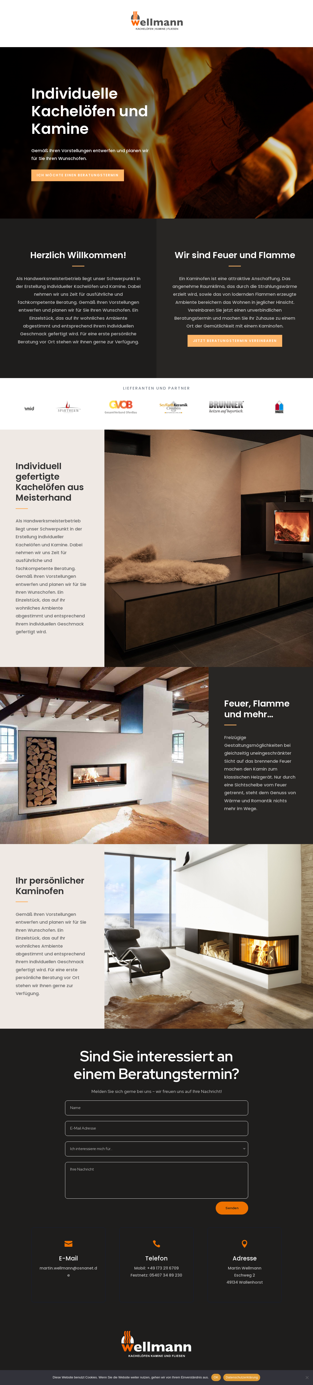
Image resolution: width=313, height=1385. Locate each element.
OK (216, 1377)
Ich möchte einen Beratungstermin (78, 175)
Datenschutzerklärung (242, 1377)
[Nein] (306, 1377)
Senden (231, 1208)
